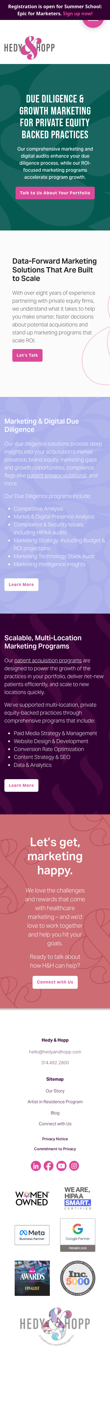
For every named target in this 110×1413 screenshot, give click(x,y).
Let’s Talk (27, 355)
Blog (55, 1113)
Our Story (55, 1091)
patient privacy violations (56, 475)
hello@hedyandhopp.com (55, 1052)
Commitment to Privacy (55, 1148)
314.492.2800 (55, 1062)
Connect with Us (55, 982)
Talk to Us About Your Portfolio (55, 193)
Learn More (21, 584)
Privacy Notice (55, 1138)
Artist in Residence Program (55, 1101)
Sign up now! (78, 13)
